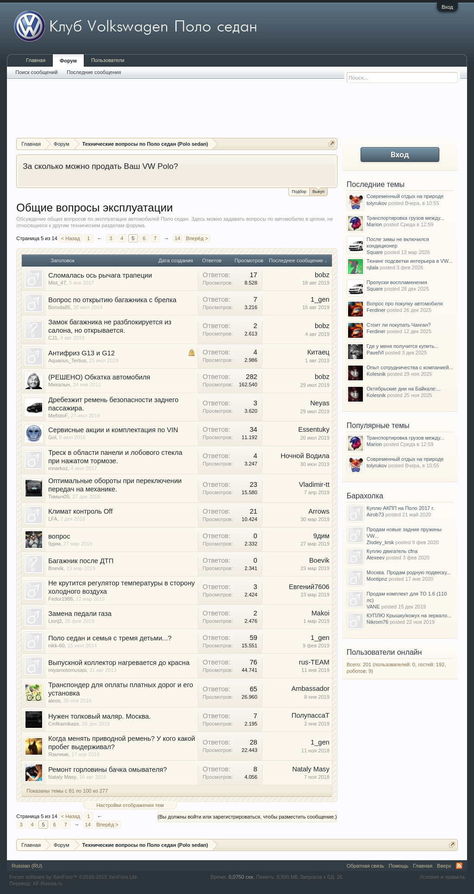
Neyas (320, 403)
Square (375, 252)
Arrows (319, 511)
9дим (54, 543)
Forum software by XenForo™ (73, 877)
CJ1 (52, 338)
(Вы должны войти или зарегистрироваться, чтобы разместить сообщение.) (247, 817)
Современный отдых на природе (405, 196)
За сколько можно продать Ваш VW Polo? (100, 166)
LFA (52, 519)
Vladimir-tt (314, 484)
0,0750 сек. (242, 877)
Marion (374, 224)
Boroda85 (59, 307)
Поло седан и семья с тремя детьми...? (109, 638)
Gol (52, 437)
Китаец (318, 352)
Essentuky (314, 429)
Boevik (55, 568)
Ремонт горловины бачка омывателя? (107, 769)
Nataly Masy (62, 777)
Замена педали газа (80, 613)
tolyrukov (377, 203)
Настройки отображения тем (130, 805)
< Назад (70, 238)
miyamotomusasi (67, 670)
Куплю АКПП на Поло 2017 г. (400, 508)
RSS (459, 866)
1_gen (320, 299)
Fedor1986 (60, 599)
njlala (373, 267)
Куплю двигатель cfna (392, 551)
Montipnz (377, 579)
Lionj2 (55, 621)
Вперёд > (197, 238)
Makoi (321, 613)
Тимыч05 (58, 496)
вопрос (59, 536)
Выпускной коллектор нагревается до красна (118, 662)
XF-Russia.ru (47, 883)
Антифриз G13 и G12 (81, 353)
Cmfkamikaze (63, 723)
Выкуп (318, 191)
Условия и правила (441, 877)
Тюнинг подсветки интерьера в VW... (410, 261)
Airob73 (375, 514)
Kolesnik (376, 374)
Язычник (58, 754)
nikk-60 (56, 645)
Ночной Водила (305, 455)
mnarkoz (58, 468)
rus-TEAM (314, 662)
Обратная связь (365, 866)
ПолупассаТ (311, 715)
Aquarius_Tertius (67, 360)
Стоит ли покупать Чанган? (399, 325)
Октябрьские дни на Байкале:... (404, 388)
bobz (322, 275)
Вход (447, 7)
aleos (54, 700)
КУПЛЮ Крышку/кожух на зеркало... (409, 615)
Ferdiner (376, 310)
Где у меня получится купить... (403, 346)
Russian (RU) (27, 866)
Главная (35, 60)
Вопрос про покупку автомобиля (405, 303)
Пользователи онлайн (384, 652)
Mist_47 (57, 283)
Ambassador (310, 688)
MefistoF (58, 415)
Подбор (299, 191)
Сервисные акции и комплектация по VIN (113, 430)
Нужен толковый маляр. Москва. (99, 716)
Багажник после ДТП (80, 561)
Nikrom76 (377, 622)
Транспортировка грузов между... (405, 218)
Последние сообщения (94, 72)
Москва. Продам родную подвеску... (409, 572)
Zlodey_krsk (380, 542)
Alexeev (376, 557)
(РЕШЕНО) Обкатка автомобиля (99, 377)
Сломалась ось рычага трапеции (100, 275)
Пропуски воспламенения (397, 282)
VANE (373, 606)
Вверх (444, 866)
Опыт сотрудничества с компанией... (410, 367)
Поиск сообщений (36, 72)
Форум (68, 60)
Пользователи (108, 60)
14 (177, 238)
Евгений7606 (309, 586)
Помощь (399, 866)
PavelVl (375, 352)
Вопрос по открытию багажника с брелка (112, 300)
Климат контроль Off (80, 511)
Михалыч (59, 384)
